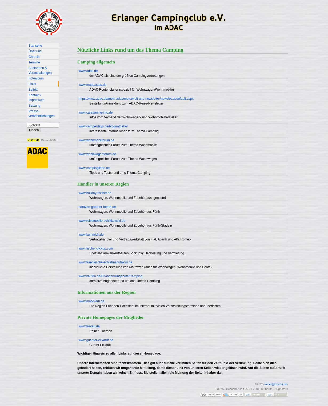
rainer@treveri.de (275, 384)
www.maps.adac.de (92, 85)
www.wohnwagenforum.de (97, 154)
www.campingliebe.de (94, 168)
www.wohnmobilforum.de (96, 140)
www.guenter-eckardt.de (96, 340)
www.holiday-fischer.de (95, 193)
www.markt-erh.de (92, 301)
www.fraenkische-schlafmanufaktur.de (105, 262)
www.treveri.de (89, 326)
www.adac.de (88, 71)
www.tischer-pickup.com (96, 248)
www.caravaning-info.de (96, 112)
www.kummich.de (91, 234)
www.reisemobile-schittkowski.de (102, 221)
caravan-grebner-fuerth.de (97, 207)
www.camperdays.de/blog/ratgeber (103, 126)
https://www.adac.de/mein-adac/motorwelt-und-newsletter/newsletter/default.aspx (136, 99)
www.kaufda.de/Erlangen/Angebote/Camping (110, 276)
